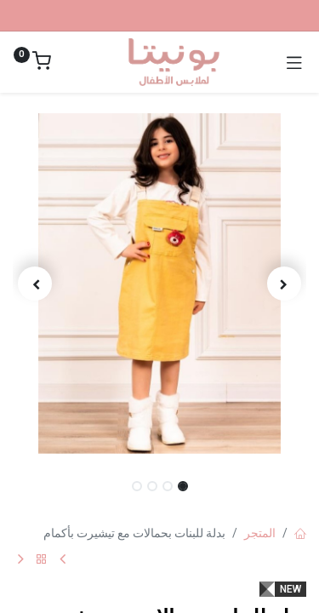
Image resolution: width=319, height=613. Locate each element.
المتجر (260, 533)
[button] (284, 283)
